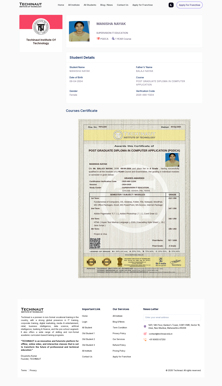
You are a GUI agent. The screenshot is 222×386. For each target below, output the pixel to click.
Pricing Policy (119, 351)
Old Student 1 (88, 333)
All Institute (74, 5)
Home (61, 5)
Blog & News (119, 322)
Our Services (119, 339)
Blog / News (106, 5)
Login (84, 322)
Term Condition (120, 327)
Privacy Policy (119, 333)
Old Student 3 (88, 345)
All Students (90, 5)
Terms (24, 370)
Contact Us (122, 5)
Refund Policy (119, 345)
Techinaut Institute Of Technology (41, 41)
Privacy (33, 370)
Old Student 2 (88, 339)
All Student (87, 327)
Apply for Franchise (143, 5)
